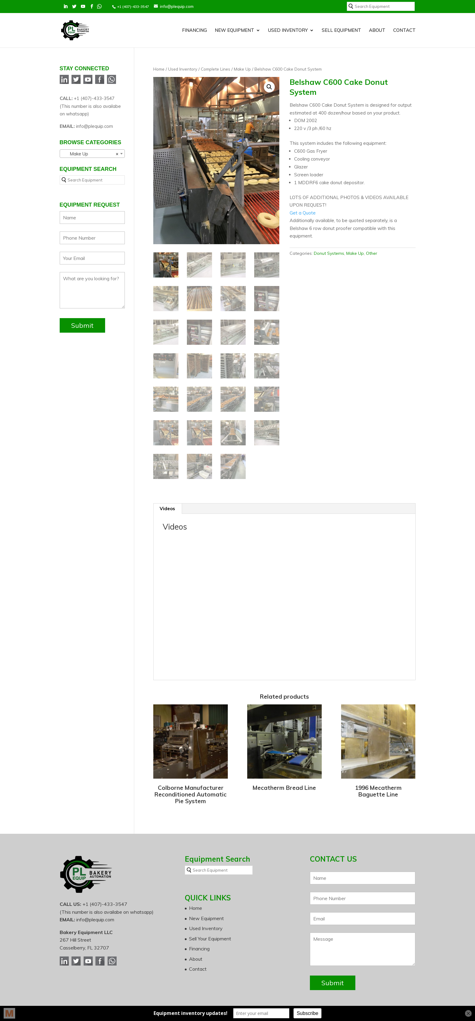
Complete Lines (215, 55)
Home (158, 55)
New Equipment (234, 26)
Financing (194, 26)
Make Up (242, 55)
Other (371, 239)
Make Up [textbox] (90, 140)
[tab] (167, 496)
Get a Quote (303, 199)
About (377, 26)
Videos (167, 495)
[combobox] (92, 139)
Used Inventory (288, 26)
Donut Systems (329, 239)
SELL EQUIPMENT (341, 26)
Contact (404, 26)
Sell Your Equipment (210, 926)
